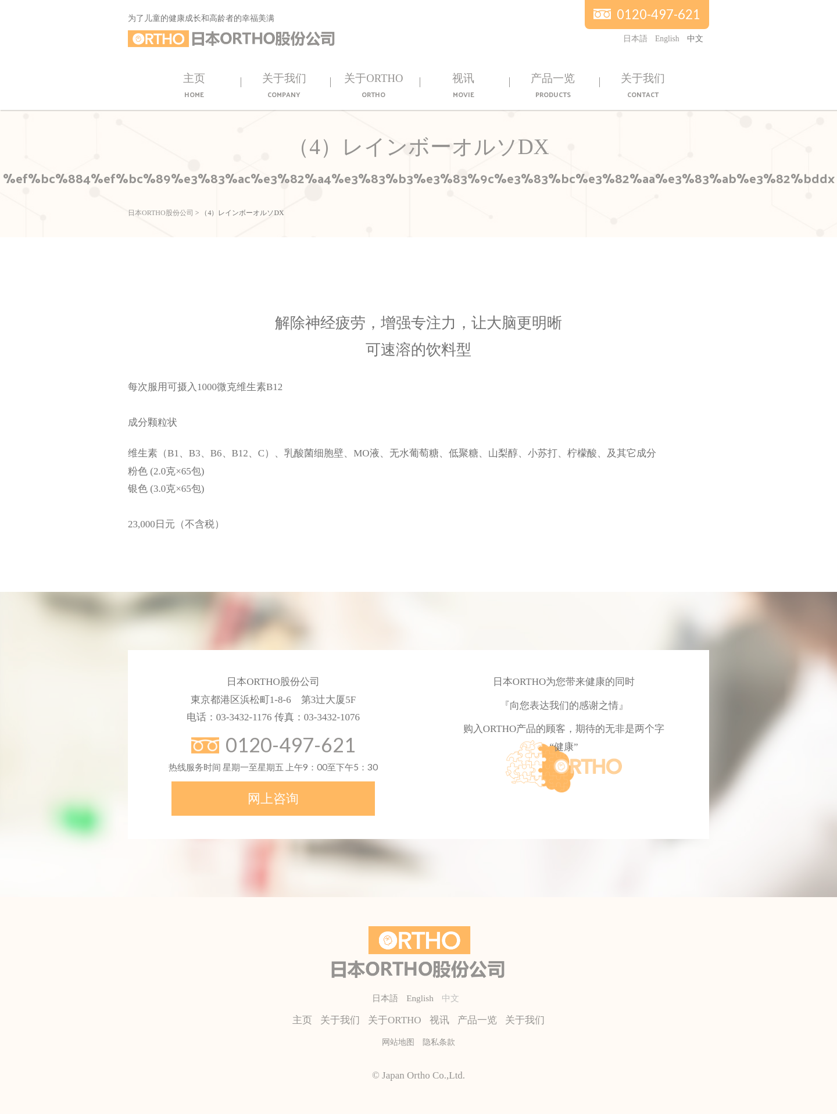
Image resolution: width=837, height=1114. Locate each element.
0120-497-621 (658, 14)
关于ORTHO (374, 86)
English (667, 38)
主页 (194, 86)
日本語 (635, 38)
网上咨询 (273, 798)
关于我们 (284, 86)
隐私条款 (439, 1042)
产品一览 (553, 86)
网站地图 (398, 1042)
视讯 (463, 86)
